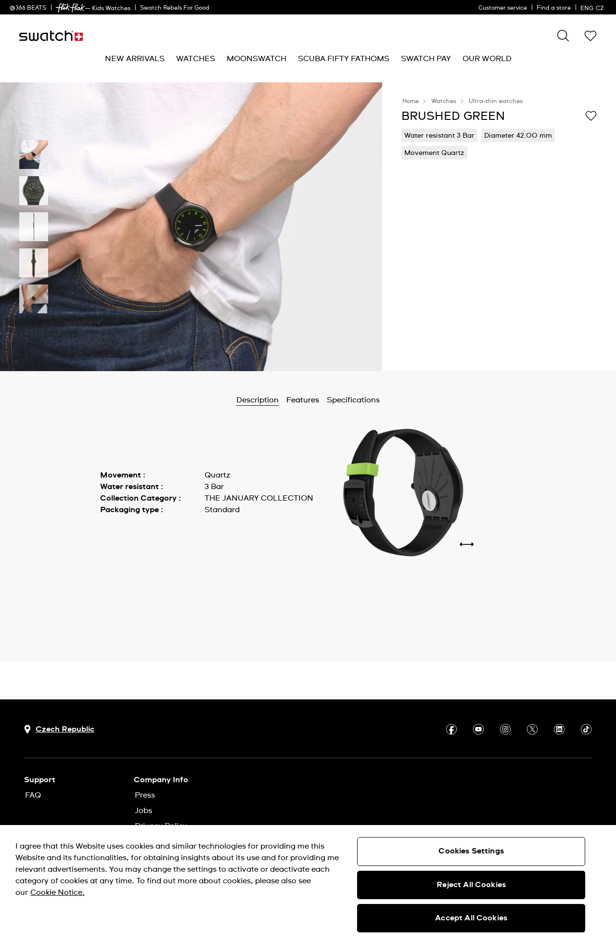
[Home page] (51, 35)
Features (302, 400)
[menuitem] (134, 59)
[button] (590, 35)
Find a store (554, 8)
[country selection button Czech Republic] (59, 729)
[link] (70, 8)
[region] (308, 883)
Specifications (353, 400)
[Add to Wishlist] (591, 115)
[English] (593, 7)
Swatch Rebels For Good (174, 8)
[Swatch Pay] (426, 59)
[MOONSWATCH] (256, 59)
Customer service (502, 8)
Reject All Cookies (471, 885)
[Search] (563, 35)
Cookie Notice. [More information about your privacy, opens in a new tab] (57, 892)
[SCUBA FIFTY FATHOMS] (343, 59)
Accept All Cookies (471, 918)
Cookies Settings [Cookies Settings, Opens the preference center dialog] (471, 851)
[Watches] (195, 59)
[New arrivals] (135, 59)
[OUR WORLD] (487, 59)
